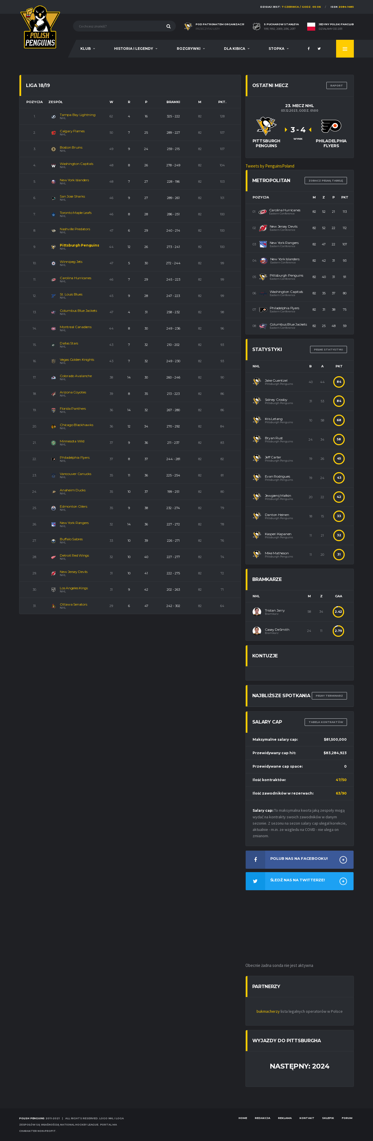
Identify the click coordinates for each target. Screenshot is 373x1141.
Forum (347, 1118)
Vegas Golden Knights (77, 359)
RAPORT (336, 85)
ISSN (342, 6)
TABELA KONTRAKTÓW (326, 722)
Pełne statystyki (328, 349)
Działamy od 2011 (330, 28)
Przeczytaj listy (208, 28)
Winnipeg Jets (71, 261)
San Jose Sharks (72, 196)
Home (243, 1118)
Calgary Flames (72, 131)
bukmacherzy (268, 1011)
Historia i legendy (133, 48)
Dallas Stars (69, 343)
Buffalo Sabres (71, 539)
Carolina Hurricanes (75, 278)
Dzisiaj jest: (290, 6)
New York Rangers (74, 523)
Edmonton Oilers (73, 506)
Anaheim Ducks (73, 490)
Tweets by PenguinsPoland (269, 166)
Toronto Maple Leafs (75, 212)
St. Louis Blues (71, 294)
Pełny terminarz (329, 695)
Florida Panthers (73, 408)
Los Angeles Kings (74, 588)
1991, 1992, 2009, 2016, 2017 (279, 28)
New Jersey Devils (74, 571)
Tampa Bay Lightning (77, 115)
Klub (85, 48)
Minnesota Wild (72, 441)
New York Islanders (74, 180)
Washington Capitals (76, 163)
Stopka (276, 48)
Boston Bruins (71, 147)
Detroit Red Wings (74, 555)
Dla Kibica (234, 48)
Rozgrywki (189, 48)
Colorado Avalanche (76, 376)
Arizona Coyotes (73, 392)
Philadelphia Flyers (74, 457)
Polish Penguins (32, 1118)
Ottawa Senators (73, 604)
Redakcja (262, 1118)
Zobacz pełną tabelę (326, 180)
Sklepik (328, 1118)
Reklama (285, 1118)
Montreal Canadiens (76, 327)
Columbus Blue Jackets (78, 310)
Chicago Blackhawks (76, 425)
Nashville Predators (75, 229)
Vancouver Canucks (75, 474)
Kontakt (306, 1118)
